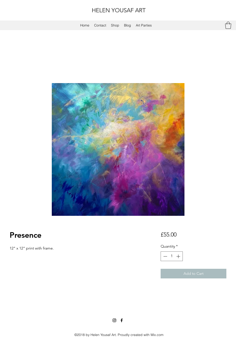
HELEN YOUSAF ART (119, 10)
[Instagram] (114, 320)
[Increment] (178, 256)
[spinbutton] (171, 256)
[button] (228, 25)
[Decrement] (164, 256)
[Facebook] (121, 320)
